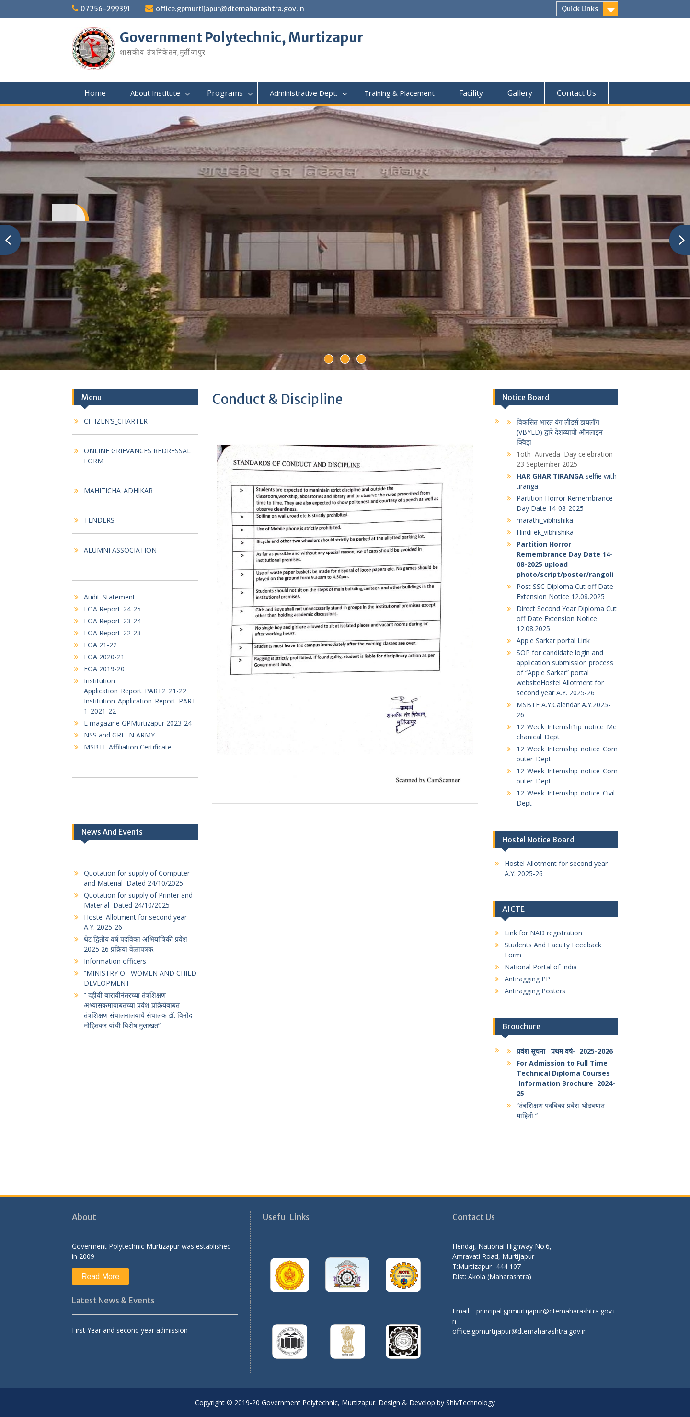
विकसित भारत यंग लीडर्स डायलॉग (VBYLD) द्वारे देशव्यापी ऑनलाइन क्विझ (560, 432)
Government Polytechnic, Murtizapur (241, 37)
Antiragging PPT (529, 978)
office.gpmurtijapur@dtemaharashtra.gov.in (230, 8)
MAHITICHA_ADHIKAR (118, 490)
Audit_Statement (109, 596)
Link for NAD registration (543, 932)
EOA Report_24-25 (112, 608)
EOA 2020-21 (104, 656)
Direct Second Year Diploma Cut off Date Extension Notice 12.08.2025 (567, 618)
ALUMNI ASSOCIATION (120, 549)
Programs (225, 93)
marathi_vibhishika (545, 520)
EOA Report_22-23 (112, 632)
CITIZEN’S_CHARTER (116, 421)
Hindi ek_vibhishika (545, 532)
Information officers (115, 961)
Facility (471, 93)
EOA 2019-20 (104, 668)
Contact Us (576, 93)
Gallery (519, 93)
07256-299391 (105, 8)
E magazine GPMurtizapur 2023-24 (138, 722)
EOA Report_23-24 (112, 620)
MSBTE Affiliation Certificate (128, 746)
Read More (100, 1276)
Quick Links (580, 8)
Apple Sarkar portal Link (554, 640)
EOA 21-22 (100, 644)
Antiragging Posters (536, 990)
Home (95, 93)
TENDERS (99, 520)
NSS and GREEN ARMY (119, 734)
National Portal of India (541, 966)
